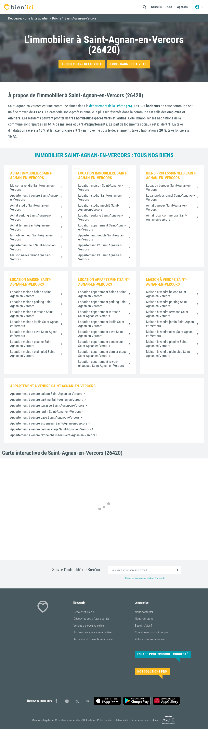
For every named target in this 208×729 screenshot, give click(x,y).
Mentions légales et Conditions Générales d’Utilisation (63, 720)
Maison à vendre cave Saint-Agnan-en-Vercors (169, 334)
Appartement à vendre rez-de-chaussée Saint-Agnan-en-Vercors (52, 435)
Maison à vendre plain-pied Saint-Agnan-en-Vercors (168, 354)
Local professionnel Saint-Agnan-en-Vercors (170, 197)
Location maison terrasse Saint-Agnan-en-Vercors (32, 314)
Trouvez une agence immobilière (93, 632)
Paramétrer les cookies (144, 720)
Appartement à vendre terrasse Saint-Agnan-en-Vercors (47, 405)
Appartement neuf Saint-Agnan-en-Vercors (33, 247)
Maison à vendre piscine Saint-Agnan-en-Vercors (166, 344)
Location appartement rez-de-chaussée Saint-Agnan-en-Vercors (101, 364)
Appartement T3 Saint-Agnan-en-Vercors (100, 257)
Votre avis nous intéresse (150, 639)
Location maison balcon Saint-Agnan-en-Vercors (31, 294)
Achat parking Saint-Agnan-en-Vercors (30, 217)
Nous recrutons (144, 619)
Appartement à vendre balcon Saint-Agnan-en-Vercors (46, 394)
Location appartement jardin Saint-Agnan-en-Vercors (101, 324)
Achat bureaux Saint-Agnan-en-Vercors (166, 207)
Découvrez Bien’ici (84, 612)
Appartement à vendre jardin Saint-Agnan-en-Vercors (45, 411)
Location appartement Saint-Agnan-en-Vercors (102, 227)
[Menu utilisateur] (199, 7)
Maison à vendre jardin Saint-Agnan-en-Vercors (170, 324)
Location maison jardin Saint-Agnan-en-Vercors (34, 324)
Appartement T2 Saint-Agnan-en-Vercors (100, 247)
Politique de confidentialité (112, 720)
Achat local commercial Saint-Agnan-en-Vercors (166, 217)
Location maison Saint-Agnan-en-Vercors (100, 187)
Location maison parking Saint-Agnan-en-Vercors (31, 304)
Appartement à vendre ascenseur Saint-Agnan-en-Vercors (48, 423)
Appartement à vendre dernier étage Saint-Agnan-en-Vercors (50, 429)
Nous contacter (144, 612)
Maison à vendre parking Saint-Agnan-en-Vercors (167, 304)
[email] (144, 570)
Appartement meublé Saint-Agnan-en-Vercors (101, 237)
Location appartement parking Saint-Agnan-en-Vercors (102, 304)
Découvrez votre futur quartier (91, 619)
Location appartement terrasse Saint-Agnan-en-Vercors (99, 314)
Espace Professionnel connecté (162, 654)
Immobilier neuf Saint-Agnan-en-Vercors (31, 237)
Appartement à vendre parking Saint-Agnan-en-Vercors (46, 400)
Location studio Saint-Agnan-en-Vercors (99, 197)
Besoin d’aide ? (143, 625)
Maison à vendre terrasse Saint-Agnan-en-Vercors (167, 314)
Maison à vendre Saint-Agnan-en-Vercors (32, 187)
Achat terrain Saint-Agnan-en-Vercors (30, 227)
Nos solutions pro (152, 671)
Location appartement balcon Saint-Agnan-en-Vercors (102, 294)
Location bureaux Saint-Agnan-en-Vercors (168, 187)
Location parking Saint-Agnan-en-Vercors (100, 217)
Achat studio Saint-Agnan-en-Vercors (29, 207)
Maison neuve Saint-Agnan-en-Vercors (30, 257)
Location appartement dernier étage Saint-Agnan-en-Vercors (102, 354)
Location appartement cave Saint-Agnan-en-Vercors (101, 334)
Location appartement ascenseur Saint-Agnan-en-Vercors (100, 344)
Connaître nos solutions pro (151, 632)
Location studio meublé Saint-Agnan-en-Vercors (98, 207)
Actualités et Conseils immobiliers (94, 639)
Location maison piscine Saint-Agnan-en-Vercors (31, 344)
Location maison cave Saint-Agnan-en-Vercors (34, 334)
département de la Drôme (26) (110, 106)
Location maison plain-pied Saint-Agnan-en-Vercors (32, 354)
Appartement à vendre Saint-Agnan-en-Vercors (34, 197)
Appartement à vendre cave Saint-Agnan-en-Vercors (45, 417)
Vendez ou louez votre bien (89, 625)
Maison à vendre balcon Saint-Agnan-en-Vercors (166, 294)
